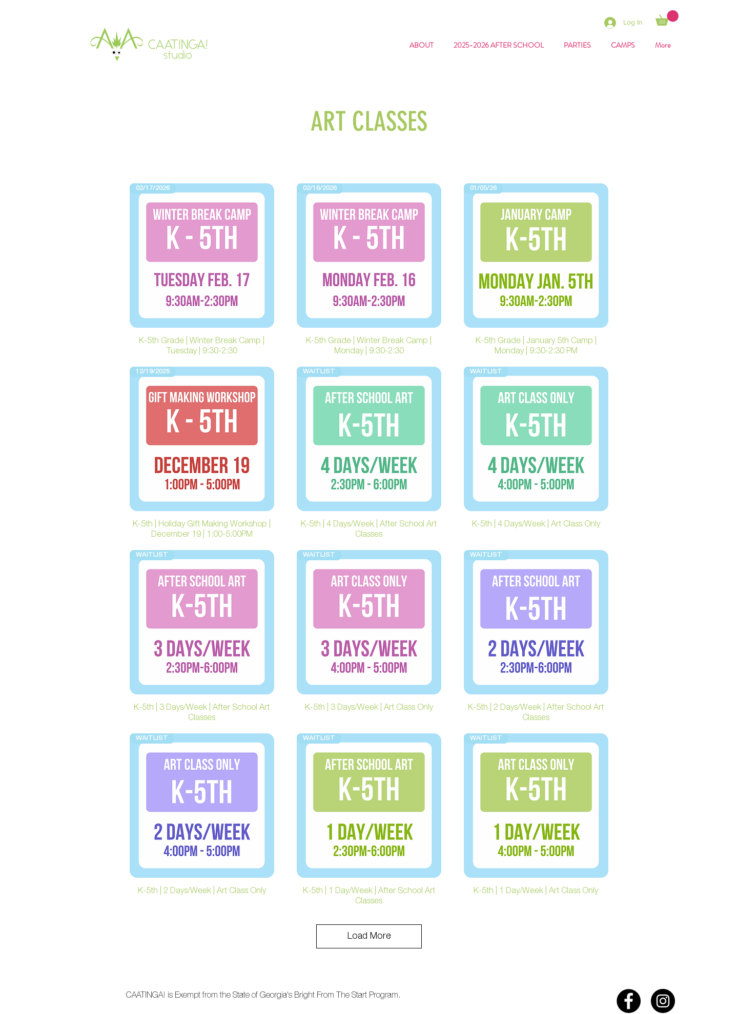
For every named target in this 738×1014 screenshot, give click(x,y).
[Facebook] (629, 1001)
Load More (369, 936)
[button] (667, 18)
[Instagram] (663, 1001)
